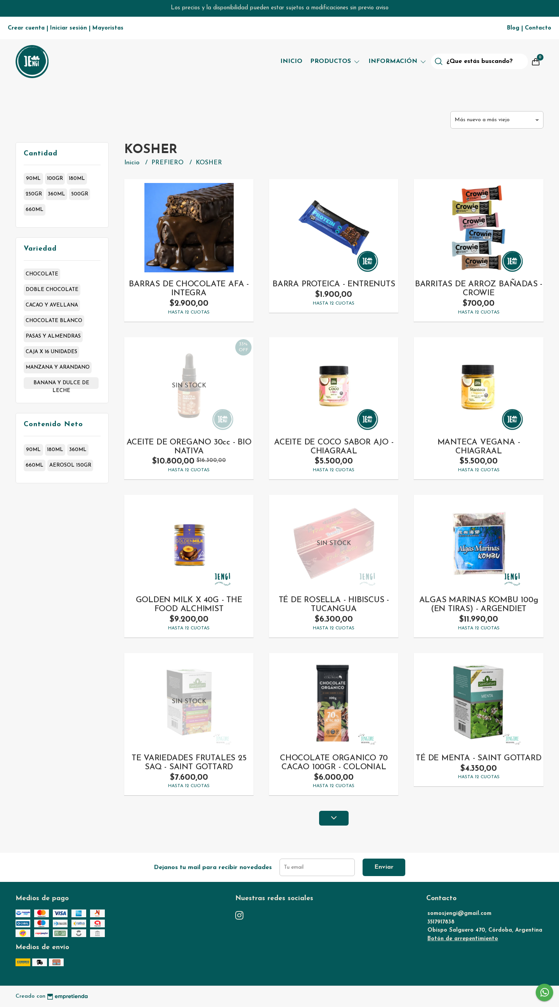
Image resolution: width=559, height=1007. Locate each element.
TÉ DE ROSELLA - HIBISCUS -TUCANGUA (334, 604)
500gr (79, 194)
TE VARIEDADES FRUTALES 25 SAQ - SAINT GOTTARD (189, 762)
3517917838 (441, 922)
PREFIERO (168, 163)
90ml (33, 178)
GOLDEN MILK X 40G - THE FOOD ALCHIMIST (189, 604)
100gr (55, 178)
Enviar (384, 867)
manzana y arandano (58, 367)
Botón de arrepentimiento (462, 939)
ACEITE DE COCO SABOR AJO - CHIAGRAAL (334, 446)
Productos (335, 61)
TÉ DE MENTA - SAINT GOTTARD (478, 758)
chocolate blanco (54, 320)
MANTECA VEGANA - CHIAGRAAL (478, 446)
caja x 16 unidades (51, 351)
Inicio (291, 61)
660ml (34, 209)
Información (397, 61)
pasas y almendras (53, 336)
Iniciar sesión (68, 28)
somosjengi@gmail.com (459, 913)
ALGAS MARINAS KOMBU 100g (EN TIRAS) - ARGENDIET (478, 604)
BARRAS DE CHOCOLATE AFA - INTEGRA (189, 288)
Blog (513, 28)
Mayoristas (107, 28)
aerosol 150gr (70, 465)
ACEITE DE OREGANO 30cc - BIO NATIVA (189, 446)
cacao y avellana (52, 305)
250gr (34, 194)
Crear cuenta (26, 28)
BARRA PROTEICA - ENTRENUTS (334, 284)
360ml (56, 194)
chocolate (42, 274)
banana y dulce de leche (61, 384)
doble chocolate (52, 289)
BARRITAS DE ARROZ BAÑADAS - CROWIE (478, 288)
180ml (77, 178)
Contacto (538, 28)
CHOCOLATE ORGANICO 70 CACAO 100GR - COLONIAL (334, 762)
